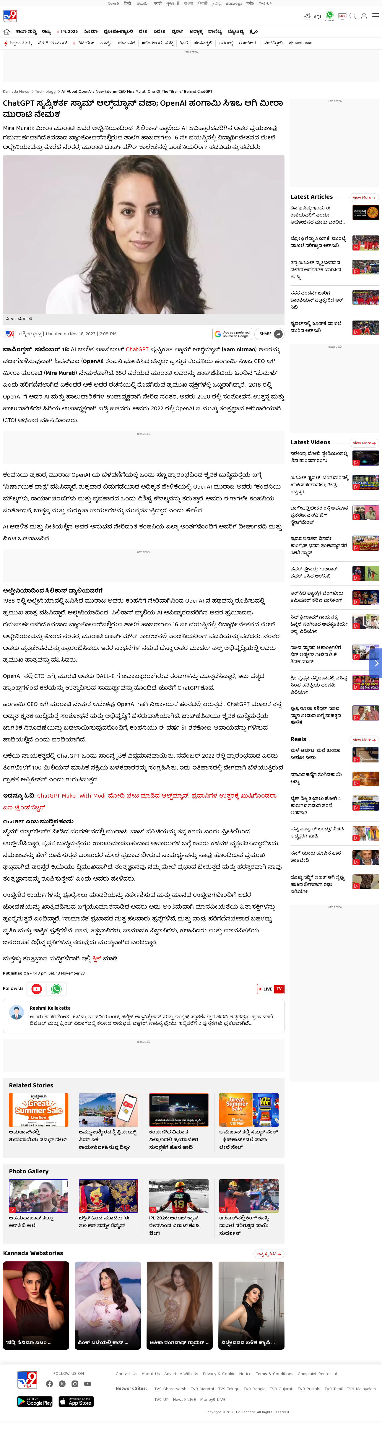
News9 (113, 4)
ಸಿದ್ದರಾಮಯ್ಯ (20, 43)
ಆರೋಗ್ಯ (226, 43)
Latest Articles (311, 197)
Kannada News (16, 91)
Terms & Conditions (274, 1374)
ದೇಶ (143, 31)
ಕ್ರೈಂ (254, 31)
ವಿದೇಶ (159, 31)
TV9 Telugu (228, 1389)
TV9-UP (265, 4)
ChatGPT (137, 350)
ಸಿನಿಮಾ (91, 31)
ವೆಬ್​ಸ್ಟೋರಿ (273, 43)
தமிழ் (216, 4)
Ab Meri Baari (300, 43)
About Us (151, 1374)
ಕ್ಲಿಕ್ (96, 959)
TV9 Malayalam (361, 1389)
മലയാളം (234, 4)
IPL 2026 (69, 31)
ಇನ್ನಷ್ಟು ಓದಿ (269, 1254)
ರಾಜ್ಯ (46, 31)
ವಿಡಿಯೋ (85, 43)
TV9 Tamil (333, 1389)
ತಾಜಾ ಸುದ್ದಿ (26, 31)
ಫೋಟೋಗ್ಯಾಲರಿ (118, 31)
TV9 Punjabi (309, 1389)
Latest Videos (310, 443)
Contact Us (126, 1374)
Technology (45, 91)
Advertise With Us (181, 1374)
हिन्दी (128, 4)
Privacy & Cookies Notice (227, 1374)
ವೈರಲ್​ (177, 31)
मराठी (158, 4)
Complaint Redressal (317, 1374)
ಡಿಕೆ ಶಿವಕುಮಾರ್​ (52, 43)
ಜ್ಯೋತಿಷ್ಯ (235, 31)
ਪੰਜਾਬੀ (202, 4)
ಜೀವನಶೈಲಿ (203, 43)
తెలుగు (143, 4)
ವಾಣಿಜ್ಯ (215, 31)
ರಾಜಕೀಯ (248, 43)
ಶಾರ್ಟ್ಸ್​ (106, 43)
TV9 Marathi (202, 1389)
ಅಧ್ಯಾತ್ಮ (195, 31)
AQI (317, 17)
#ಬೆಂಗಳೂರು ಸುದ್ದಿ (157, 43)
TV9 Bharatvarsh (170, 1389)
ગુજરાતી (172, 4)
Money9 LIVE (212, 1400)
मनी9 (250, 4)
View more (364, 197)
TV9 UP (161, 1400)
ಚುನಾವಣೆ (126, 43)
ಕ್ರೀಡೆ (184, 43)
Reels (298, 740)
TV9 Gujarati (281, 1389)
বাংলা (188, 4)
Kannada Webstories (33, 1254)
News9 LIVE (184, 1400)
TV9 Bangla (254, 1389)
